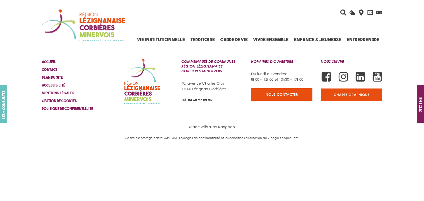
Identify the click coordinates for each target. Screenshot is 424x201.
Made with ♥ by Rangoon (212, 127)
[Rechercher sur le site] (343, 12)
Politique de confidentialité (67, 108)
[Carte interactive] (361, 12)
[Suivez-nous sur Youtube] (377, 76)
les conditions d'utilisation (243, 138)
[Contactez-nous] (370, 12)
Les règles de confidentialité (199, 138)
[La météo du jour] (352, 12)
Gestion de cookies (59, 101)
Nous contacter (282, 94)
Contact (49, 69)
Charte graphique (351, 94)
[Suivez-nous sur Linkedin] (360, 76)
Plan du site (52, 77)
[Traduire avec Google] (379, 12)
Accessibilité (53, 85)
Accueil (49, 61)
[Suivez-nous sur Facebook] (326, 76)
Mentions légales (58, 93)
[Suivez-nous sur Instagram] (343, 76)
